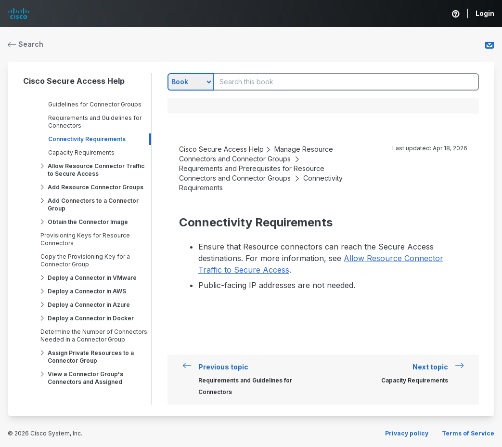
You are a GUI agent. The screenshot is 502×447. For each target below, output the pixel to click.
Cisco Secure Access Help (74, 81)
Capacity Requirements (81, 152)
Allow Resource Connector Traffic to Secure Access (96, 169)
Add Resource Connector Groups (95, 187)
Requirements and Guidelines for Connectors (95, 121)
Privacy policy (406, 433)
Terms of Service (468, 433)
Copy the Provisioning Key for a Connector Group (85, 260)
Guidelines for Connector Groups (95, 104)
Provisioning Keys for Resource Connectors (85, 239)
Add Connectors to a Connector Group (93, 204)
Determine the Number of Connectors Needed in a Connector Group (93, 335)
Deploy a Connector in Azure (89, 304)
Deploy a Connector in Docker (91, 318)
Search (25, 44)
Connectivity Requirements (87, 139)
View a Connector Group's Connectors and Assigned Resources (85, 381)
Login (485, 13)
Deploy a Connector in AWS (87, 291)
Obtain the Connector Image (88, 221)
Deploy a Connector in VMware (92, 277)
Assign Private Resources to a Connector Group (91, 356)
